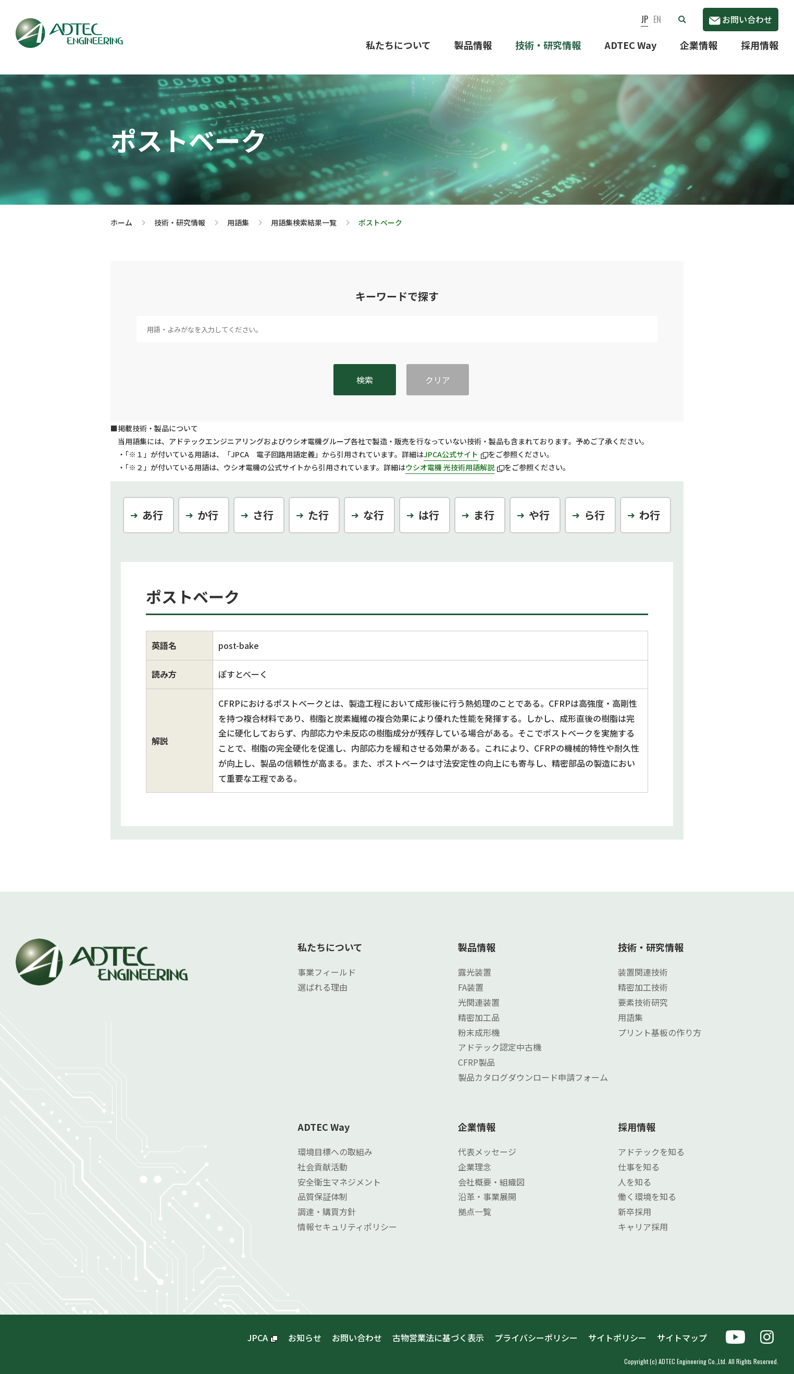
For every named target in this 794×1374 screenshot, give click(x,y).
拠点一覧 (474, 1203)
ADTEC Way (630, 45)
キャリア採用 (643, 1218)
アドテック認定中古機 (499, 1038)
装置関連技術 (643, 963)
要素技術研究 (643, 994)
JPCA (262, 1329)
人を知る (634, 1173)
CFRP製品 (476, 1053)
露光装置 (474, 963)
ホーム (121, 214)
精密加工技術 (643, 978)
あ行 (152, 506)
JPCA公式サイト (456, 446)
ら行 (594, 506)
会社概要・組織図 (491, 1173)
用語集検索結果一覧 (304, 214)
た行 (318, 506)
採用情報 (759, 45)
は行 (428, 506)
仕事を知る (639, 1158)
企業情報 (698, 45)
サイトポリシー (617, 1329)
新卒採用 (634, 1203)
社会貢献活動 (322, 1158)
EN (657, 19)
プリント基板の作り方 (659, 1024)
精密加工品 (479, 1009)
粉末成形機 (479, 1024)
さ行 (263, 506)
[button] (682, 19)
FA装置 (470, 978)
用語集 (238, 214)
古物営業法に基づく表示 (438, 1329)
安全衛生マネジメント (339, 1173)
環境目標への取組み (335, 1143)
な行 (373, 506)
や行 (539, 506)
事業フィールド (326, 963)
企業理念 (474, 1158)
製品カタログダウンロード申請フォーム (533, 1069)
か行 (207, 506)
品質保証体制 (322, 1188)
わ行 (649, 506)
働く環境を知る (647, 1188)
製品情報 (473, 45)
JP (644, 19)
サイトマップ (686, 1329)
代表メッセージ (487, 1143)
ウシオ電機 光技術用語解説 (454, 459)
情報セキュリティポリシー (347, 1218)
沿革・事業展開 (487, 1188)
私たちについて (398, 45)
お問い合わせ (740, 19)
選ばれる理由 (322, 978)
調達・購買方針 (326, 1203)
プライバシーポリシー (536, 1329)
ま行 (484, 506)
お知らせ (304, 1329)
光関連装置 (479, 994)
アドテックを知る (651, 1143)
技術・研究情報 (548, 45)
